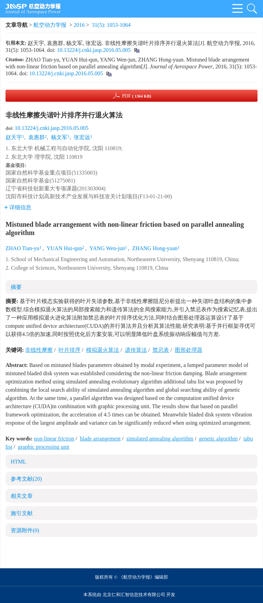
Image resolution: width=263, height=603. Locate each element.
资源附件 (25, 530)
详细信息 (17, 207)
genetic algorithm (218, 439)
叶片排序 (70, 350)
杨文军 (59, 137)
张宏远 (82, 137)
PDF (136, 96)
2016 (79, 25)
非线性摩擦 (39, 350)
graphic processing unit (43, 447)
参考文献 (26, 479)
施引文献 (22, 513)
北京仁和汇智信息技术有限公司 (134, 594)
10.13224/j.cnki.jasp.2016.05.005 (93, 50)
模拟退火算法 (102, 350)
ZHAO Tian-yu (22, 248)
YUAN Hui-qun (64, 248)
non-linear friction (54, 439)
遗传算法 (136, 350)
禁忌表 (160, 350)
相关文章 (22, 496)
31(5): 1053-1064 (111, 25)
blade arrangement (100, 439)
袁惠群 (36, 137)
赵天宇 (14, 137)
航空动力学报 (49, 25)
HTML (18, 462)
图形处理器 (188, 350)
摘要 (16, 287)
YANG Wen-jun (107, 248)
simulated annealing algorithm (159, 439)
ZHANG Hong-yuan (155, 248)
